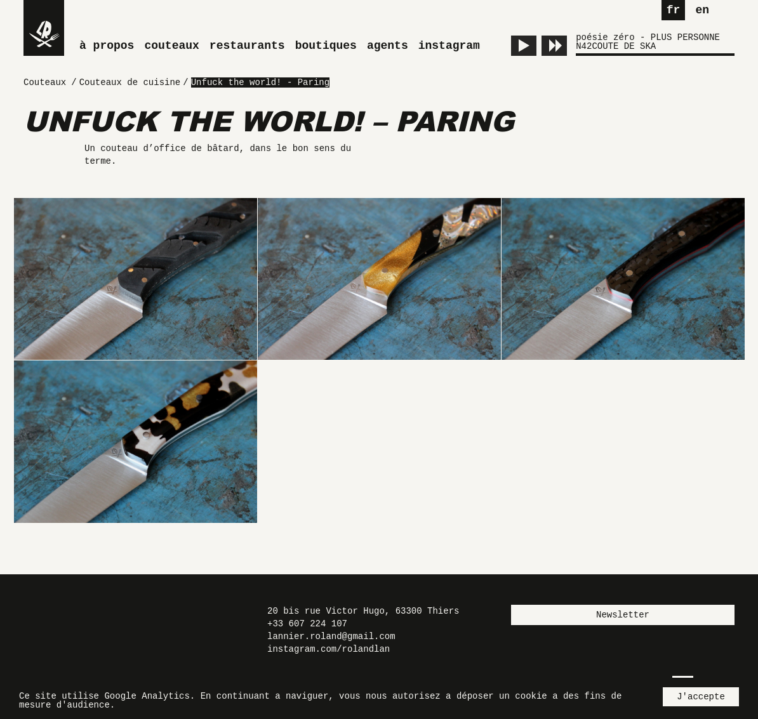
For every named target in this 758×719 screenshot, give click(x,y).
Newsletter (622, 615)
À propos (106, 45)
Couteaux (171, 45)
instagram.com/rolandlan (328, 649)
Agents (387, 45)
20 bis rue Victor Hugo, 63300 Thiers (363, 611)
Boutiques (326, 45)
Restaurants (247, 45)
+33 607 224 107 (307, 624)
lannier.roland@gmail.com (331, 636)
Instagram (449, 45)
